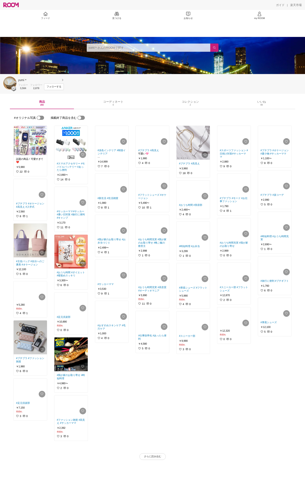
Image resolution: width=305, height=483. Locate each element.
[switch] (40, 118)
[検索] (214, 48)
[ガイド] (280, 5)
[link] (30, 140)
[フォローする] (54, 87)
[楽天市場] (296, 5)
